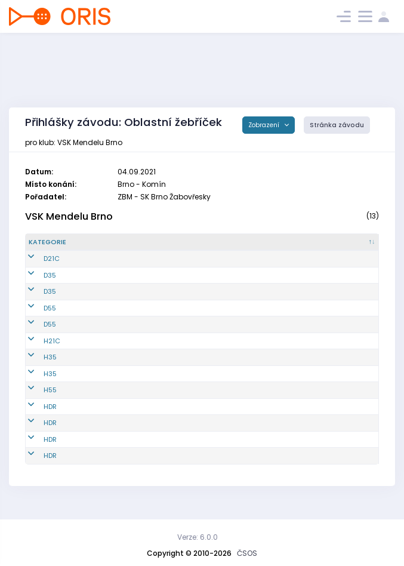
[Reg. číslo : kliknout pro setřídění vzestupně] (118, 247)
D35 (35, 285)
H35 (35, 367)
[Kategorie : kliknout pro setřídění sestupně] (58, 247)
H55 (35, 400)
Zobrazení (264, 125)
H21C (37, 350)
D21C (37, 268)
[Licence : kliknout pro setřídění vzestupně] (295, 247)
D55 (35, 317)
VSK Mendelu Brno (69, 216)
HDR (35, 416)
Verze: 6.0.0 (197, 537)
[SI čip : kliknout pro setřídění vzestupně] (351, 247)
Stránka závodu (337, 125)
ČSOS (247, 553)
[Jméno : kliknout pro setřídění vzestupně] (206, 247)
